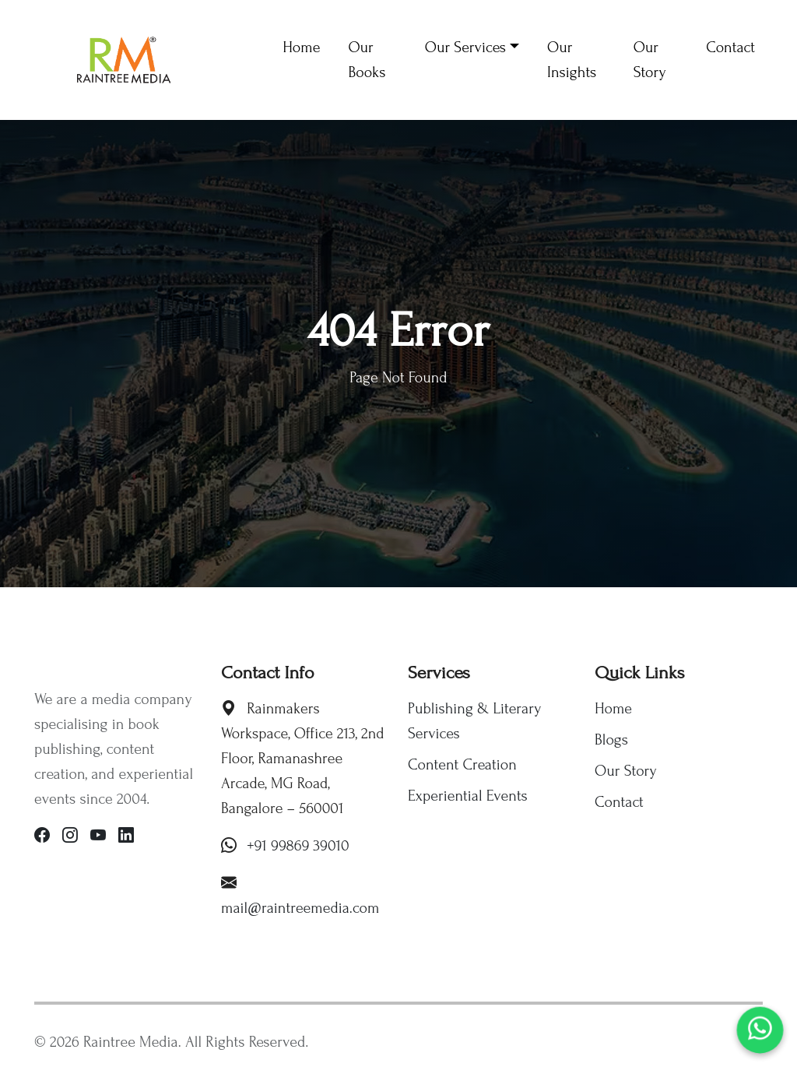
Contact (619, 802)
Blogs (611, 739)
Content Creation (462, 764)
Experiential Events (468, 796)
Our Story (626, 771)
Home (613, 708)
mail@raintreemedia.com (300, 908)
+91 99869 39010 (298, 845)
